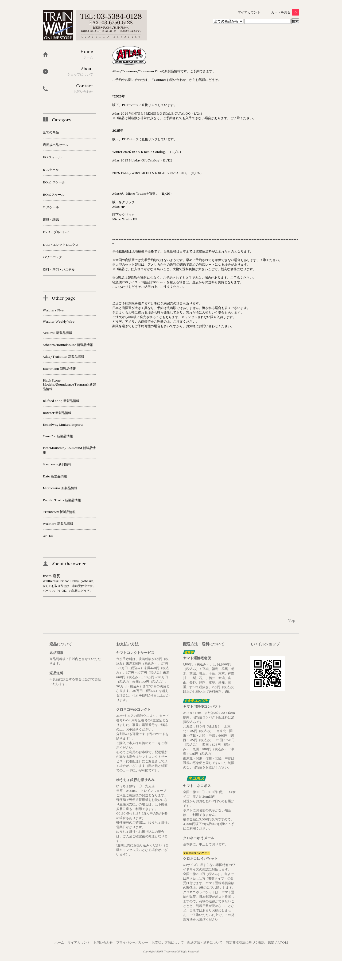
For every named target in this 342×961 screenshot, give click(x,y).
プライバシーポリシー (132, 942)
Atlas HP (118, 207)
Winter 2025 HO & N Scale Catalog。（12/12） (147, 152)
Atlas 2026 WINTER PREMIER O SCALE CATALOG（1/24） (158, 113)
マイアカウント (249, 12)
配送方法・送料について (205, 942)
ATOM (283, 942)
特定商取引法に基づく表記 (245, 942)
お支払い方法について (168, 942)
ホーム (59, 942)
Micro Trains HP (124, 219)
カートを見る (285, 12)
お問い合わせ (103, 942)
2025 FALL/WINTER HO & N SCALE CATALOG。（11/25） (157, 173)
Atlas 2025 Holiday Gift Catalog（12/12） (143, 160)
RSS (271, 942)
